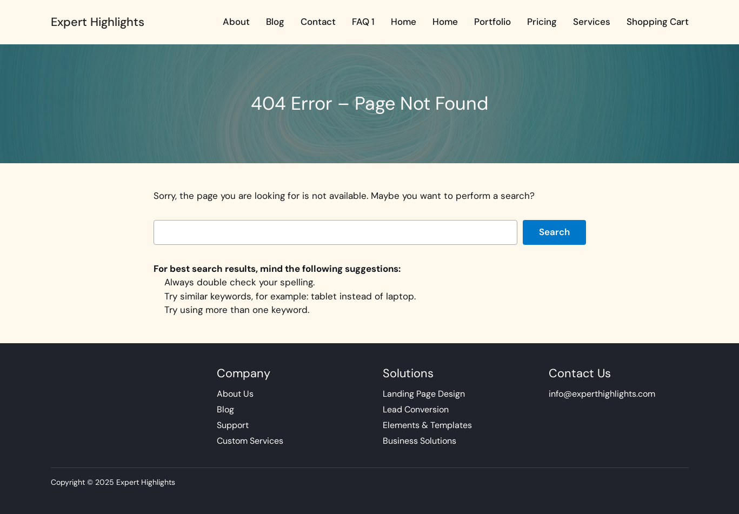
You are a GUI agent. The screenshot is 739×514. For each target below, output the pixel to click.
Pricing (542, 22)
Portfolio (492, 22)
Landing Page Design (424, 393)
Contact (318, 22)
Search (554, 232)
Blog (275, 22)
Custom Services (250, 440)
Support (233, 425)
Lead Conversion (416, 409)
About (236, 22)
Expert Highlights (97, 22)
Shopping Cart (658, 22)
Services (591, 22)
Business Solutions (419, 440)
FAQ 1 (363, 22)
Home (403, 22)
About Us (235, 393)
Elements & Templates (427, 425)
